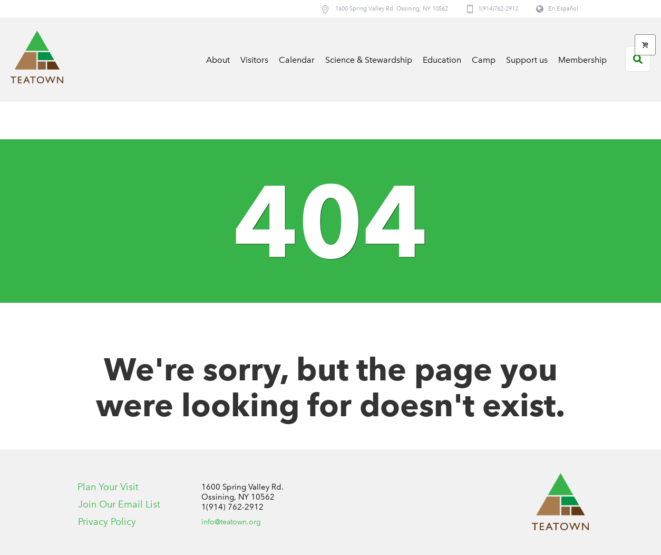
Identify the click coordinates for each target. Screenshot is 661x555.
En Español (563, 8)
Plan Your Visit (108, 487)
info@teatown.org (231, 522)
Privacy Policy (107, 522)
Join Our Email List (119, 504)
